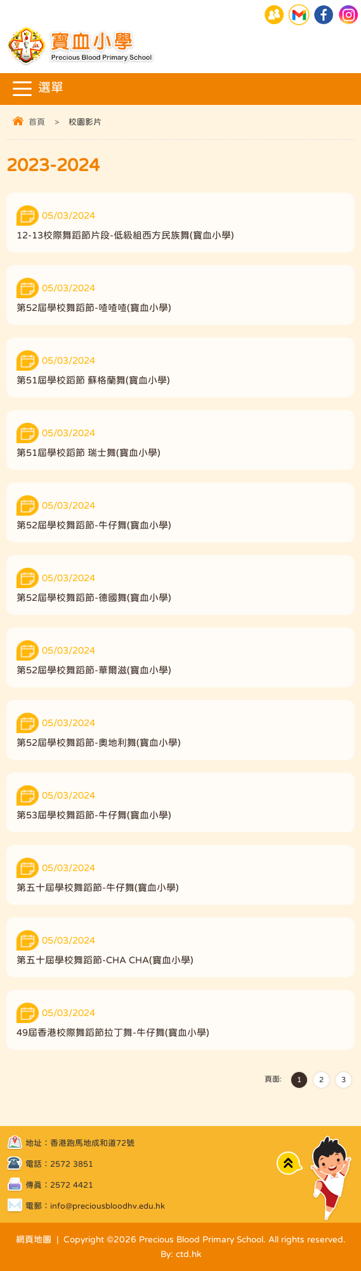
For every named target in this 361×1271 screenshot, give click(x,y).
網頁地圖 (33, 1239)
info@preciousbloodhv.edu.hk (107, 1206)
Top (289, 1162)
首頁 (37, 122)
